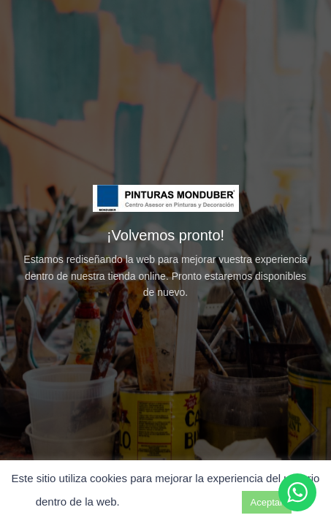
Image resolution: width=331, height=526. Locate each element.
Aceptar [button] (267, 502)
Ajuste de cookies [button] (180, 501)
